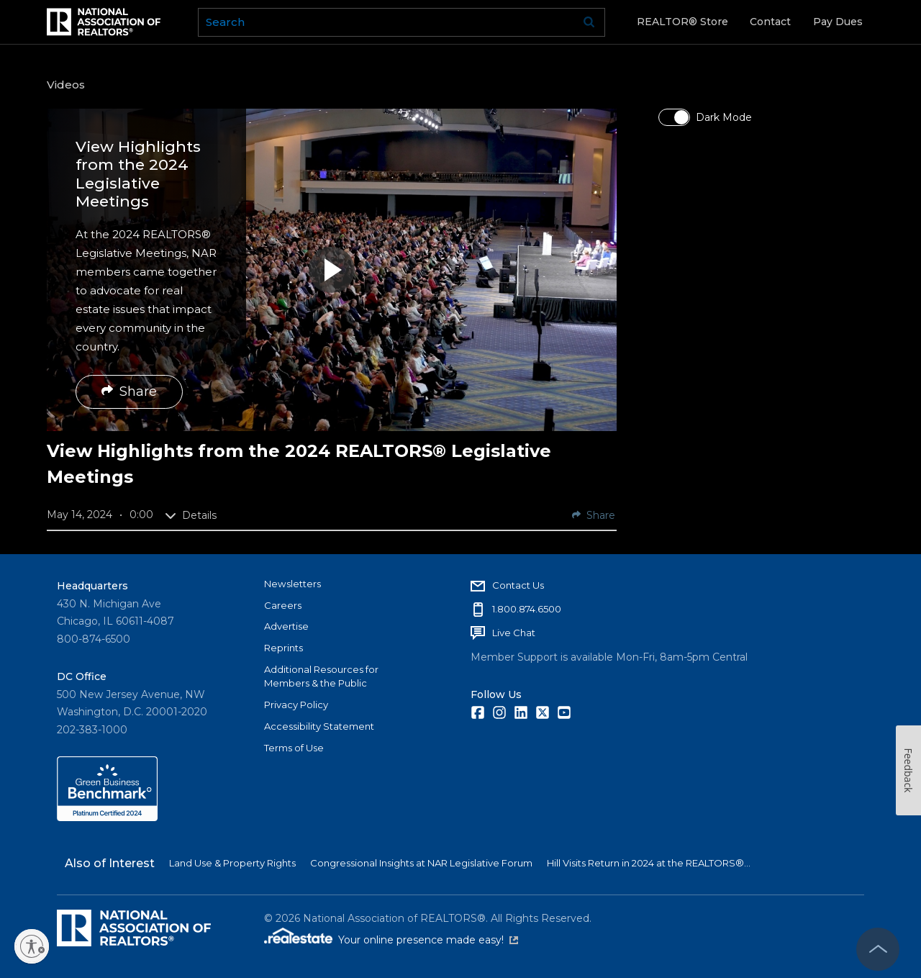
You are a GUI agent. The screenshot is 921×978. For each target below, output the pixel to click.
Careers (282, 605)
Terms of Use (294, 747)
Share (129, 391)
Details (191, 515)
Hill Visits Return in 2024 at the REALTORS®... (648, 863)
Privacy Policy (296, 704)
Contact (770, 21)
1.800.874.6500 (526, 609)
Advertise (286, 626)
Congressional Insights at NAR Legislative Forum (421, 863)
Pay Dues (838, 21)
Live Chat (513, 632)
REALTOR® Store (682, 21)
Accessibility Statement (319, 726)
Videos (66, 84)
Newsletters (292, 583)
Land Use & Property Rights (232, 863)
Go (589, 22)
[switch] (674, 117)
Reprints (283, 647)
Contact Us (518, 585)
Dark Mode (724, 117)
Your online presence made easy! (428, 939)
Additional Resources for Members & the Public (321, 676)
